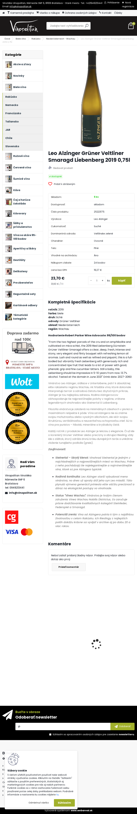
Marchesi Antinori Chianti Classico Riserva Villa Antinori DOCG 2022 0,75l (111, 659)
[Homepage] (3, 13)
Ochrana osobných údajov (79, 13)
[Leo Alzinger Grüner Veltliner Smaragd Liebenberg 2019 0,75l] (91, 99)
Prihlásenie (114, 2)
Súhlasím (64, 803)
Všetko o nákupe (48, 13)
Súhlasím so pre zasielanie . (94, 734)
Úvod (7, 38)
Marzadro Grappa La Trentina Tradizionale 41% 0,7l (69, 656)
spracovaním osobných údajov (84, 734)
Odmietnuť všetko (39, 802)
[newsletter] (122, 726)
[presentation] (50, 638)
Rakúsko (36, 38)
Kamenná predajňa (20, 13)
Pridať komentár (68, 567)
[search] (87, 27)
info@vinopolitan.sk (20, 6)
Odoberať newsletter (36, 717)
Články (118, 13)
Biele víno (21, 38)
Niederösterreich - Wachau (60, 38)
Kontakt (105, 13)
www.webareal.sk (81, 810)
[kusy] (97, 281)
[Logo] (24, 26)
